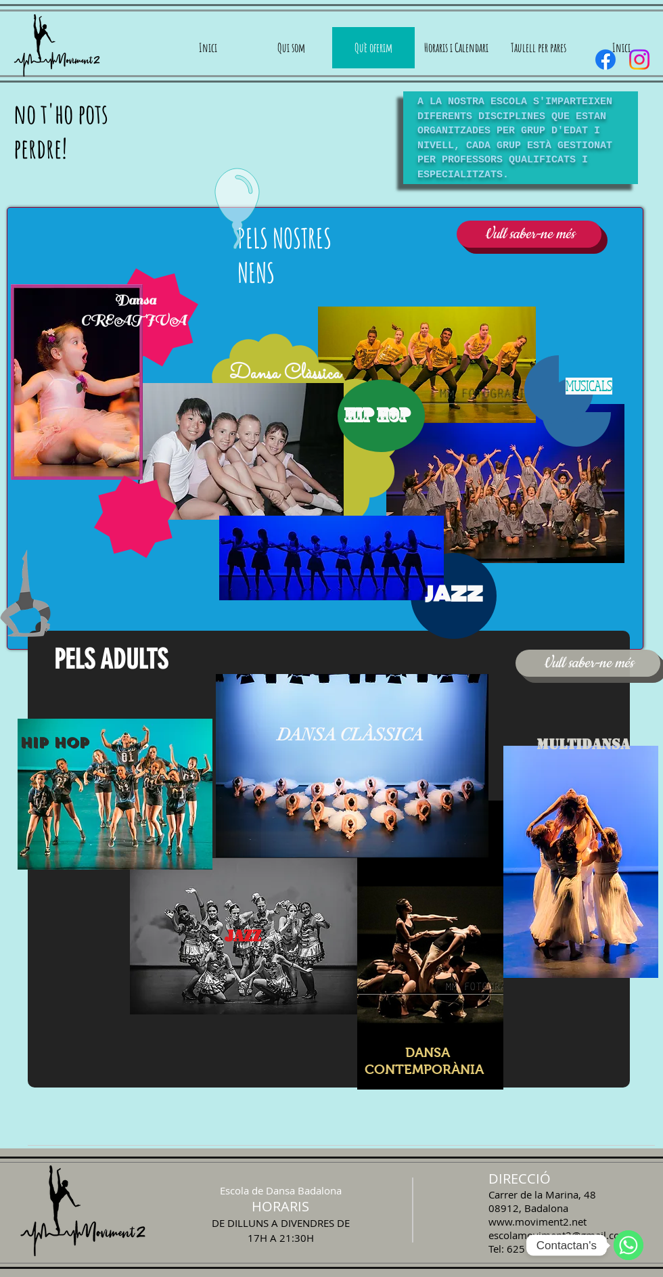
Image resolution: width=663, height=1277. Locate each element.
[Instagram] (639, 59)
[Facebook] (605, 59)
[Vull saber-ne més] (529, 234)
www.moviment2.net (537, 1221)
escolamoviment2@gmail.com (558, 1235)
